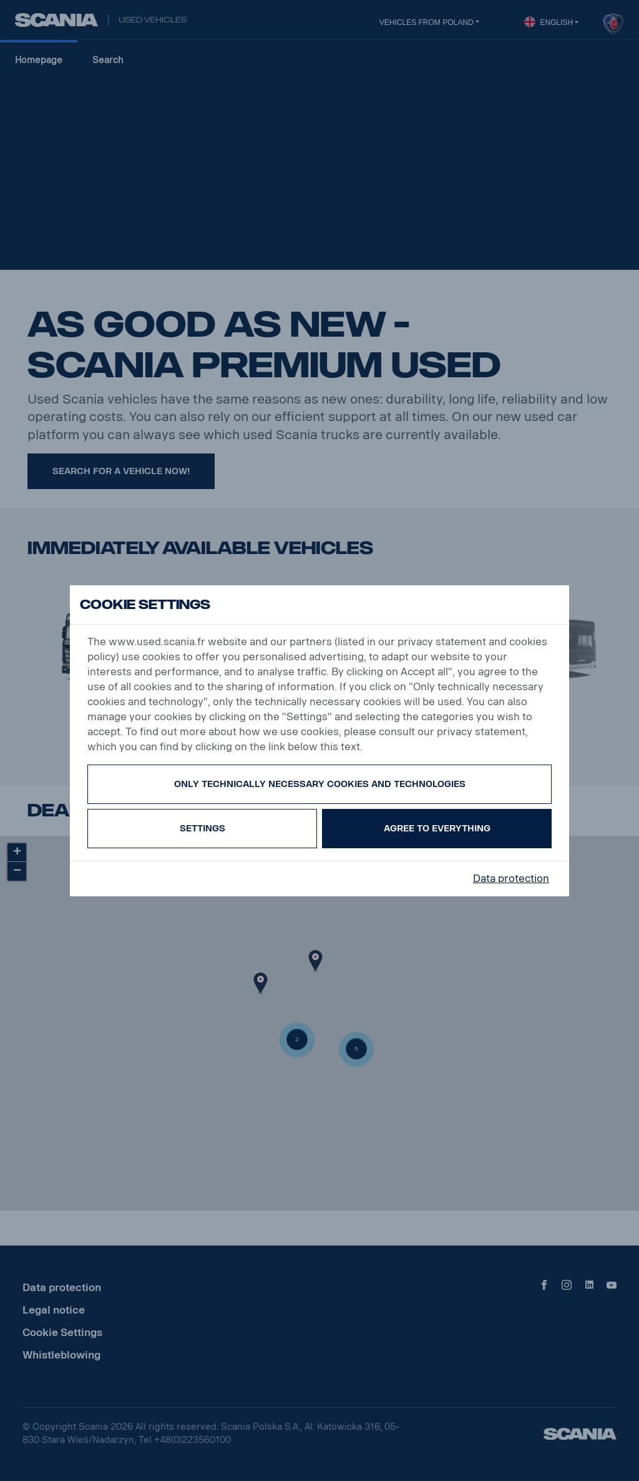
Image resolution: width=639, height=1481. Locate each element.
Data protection (511, 878)
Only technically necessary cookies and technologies (320, 784)
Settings (202, 828)
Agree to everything (437, 828)
